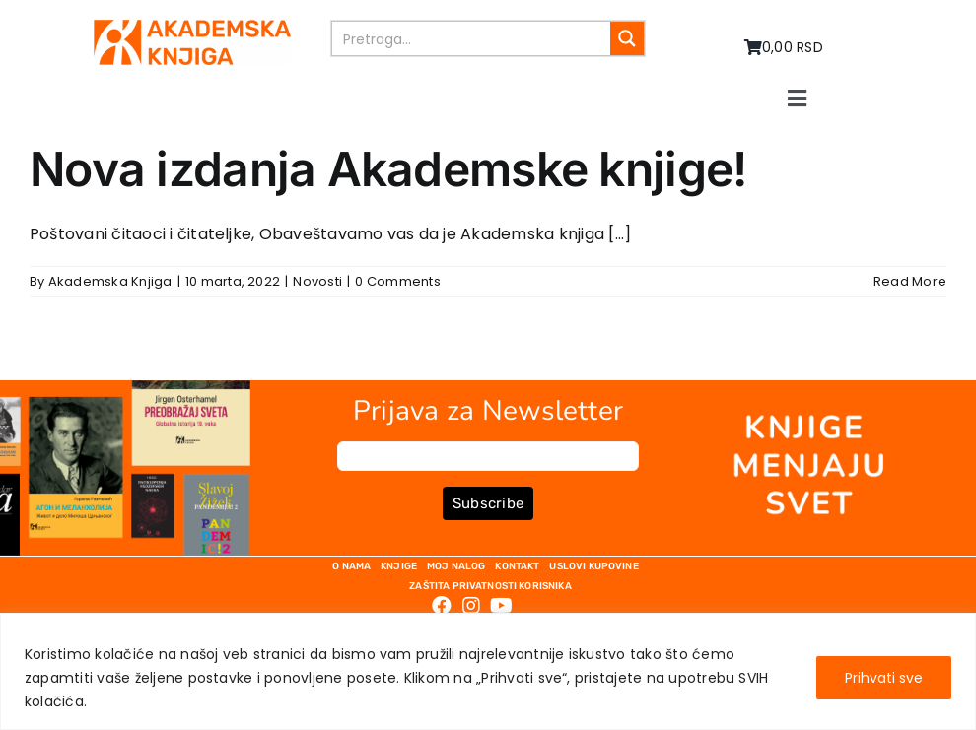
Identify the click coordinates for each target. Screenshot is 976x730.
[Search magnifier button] (627, 38)
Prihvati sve (884, 678)
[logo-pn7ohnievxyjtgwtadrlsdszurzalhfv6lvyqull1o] (192, 27)
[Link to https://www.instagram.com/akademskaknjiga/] (471, 606)
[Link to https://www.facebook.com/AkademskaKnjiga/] (442, 606)
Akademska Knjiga (110, 281)
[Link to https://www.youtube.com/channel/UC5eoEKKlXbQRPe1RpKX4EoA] (501, 606)
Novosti (317, 281)
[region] (488, 671)
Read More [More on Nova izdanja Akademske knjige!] (909, 281)
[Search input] (472, 38)
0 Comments (397, 281)
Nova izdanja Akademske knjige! (388, 169)
